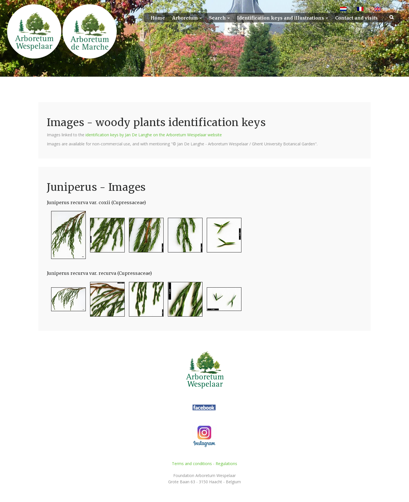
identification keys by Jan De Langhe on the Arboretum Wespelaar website (153, 134)
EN (385, 9)
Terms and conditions (192, 463)
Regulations (226, 463)
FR (368, 9)
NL (350, 9)
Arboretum (185, 18)
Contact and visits (356, 18)
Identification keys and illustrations (280, 18)
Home (158, 18)
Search (217, 18)
